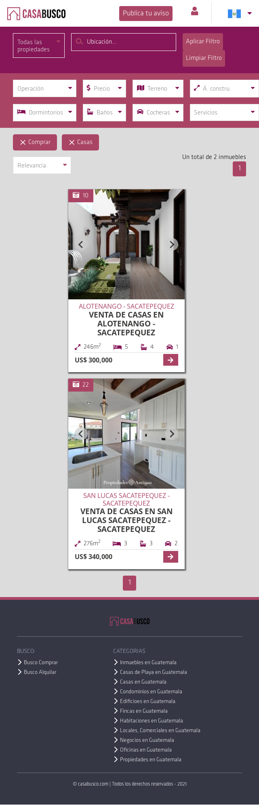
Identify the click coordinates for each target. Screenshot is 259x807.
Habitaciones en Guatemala (151, 721)
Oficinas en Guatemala (146, 750)
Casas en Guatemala (143, 682)
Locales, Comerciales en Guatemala (160, 731)
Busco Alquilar (40, 672)
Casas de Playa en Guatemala (153, 672)
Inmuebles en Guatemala (148, 663)
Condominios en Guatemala (151, 692)
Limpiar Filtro (204, 58)
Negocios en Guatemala (147, 740)
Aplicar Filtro (203, 41)
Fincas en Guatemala (144, 711)
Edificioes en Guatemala (147, 702)
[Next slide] (171, 244)
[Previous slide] (81, 244)
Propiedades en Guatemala (150, 760)
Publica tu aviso (146, 13)
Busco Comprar (41, 663)
